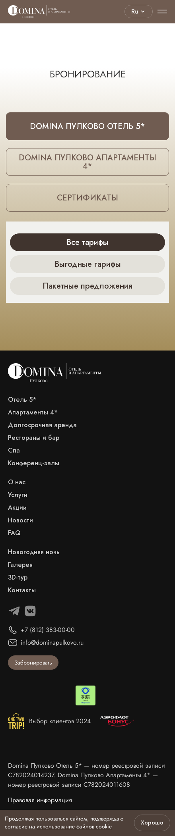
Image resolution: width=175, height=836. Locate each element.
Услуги (17, 495)
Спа (14, 450)
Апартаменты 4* (33, 412)
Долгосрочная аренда (42, 425)
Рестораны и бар (33, 437)
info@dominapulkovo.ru (52, 642)
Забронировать (33, 662)
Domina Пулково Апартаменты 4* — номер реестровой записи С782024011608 (83, 780)
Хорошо (152, 822)
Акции (17, 507)
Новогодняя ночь (34, 552)
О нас (16, 482)
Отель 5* (22, 399)
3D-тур (17, 577)
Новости (20, 520)
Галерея (20, 565)
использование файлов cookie (74, 826)
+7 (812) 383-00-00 (48, 629)
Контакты (22, 590)
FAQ (14, 533)
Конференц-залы (33, 463)
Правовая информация (40, 800)
